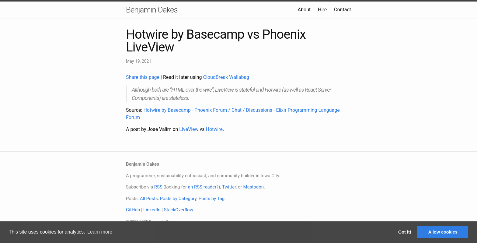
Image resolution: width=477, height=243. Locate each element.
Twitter (229, 187)
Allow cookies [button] (443, 232)
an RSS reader (202, 187)
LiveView (188, 129)
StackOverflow (178, 210)
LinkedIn (151, 210)
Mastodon (253, 187)
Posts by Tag (212, 198)
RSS (158, 187)
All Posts (149, 198)
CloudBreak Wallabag (226, 77)
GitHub (133, 210)
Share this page (143, 77)
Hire (322, 9)
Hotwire (214, 129)
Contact (342, 9)
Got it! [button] (404, 232)
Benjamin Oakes (152, 9)
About (304, 9)
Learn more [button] (99, 231)
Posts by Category (178, 198)
